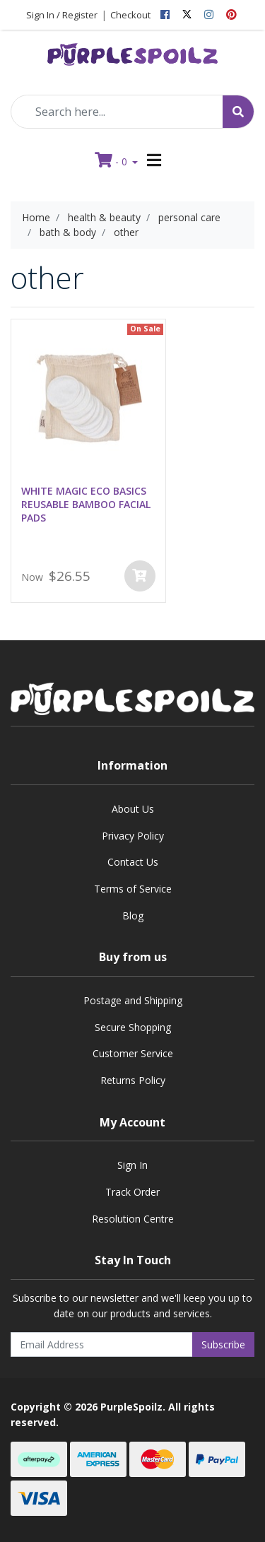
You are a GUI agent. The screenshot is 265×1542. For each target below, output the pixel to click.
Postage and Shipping (132, 1000)
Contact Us (132, 862)
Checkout (130, 14)
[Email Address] (102, 1344)
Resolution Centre (133, 1218)
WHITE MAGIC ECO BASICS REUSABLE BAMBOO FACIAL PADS (86, 504)
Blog (132, 915)
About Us (133, 809)
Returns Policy (132, 1080)
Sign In (132, 1165)
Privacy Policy (133, 835)
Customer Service (133, 1053)
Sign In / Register (62, 14)
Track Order (132, 1192)
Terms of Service (133, 888)
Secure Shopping (133, 1027)
